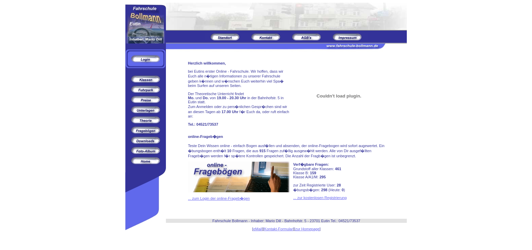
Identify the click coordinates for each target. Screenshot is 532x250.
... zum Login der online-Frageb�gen (219, 198)
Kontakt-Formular (278, 229)
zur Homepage (307, 229)
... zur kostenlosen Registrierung (320, 198)
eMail (257, 229)
